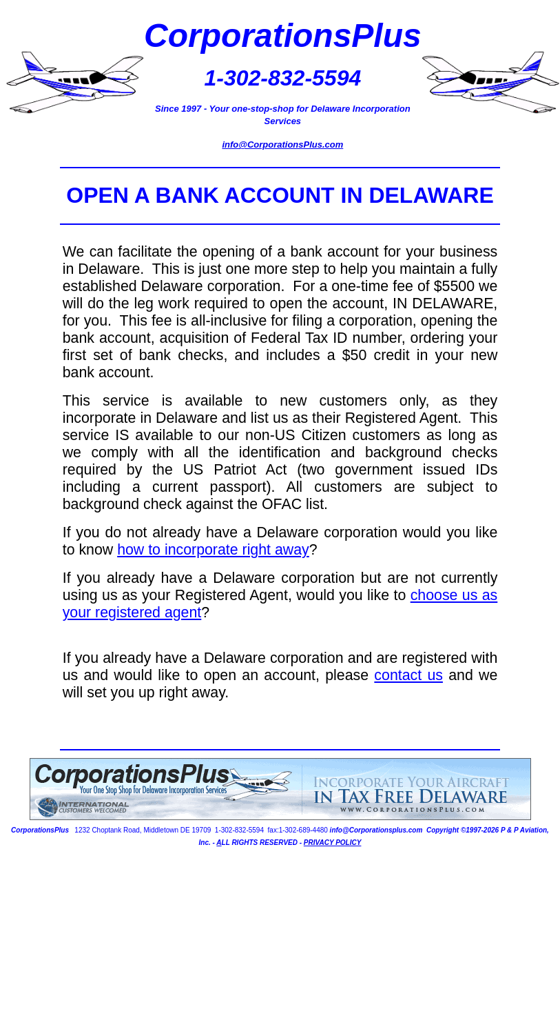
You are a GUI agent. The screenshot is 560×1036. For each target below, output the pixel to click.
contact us (408, 675)
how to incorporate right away (213, 549)
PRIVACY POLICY (333, 842)
